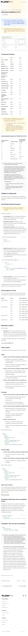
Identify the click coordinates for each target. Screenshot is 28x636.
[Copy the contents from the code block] (23, 237)
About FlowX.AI (5, 620)
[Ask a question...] (14, 590)
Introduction (4, 601)
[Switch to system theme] (21, 631)
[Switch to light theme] (23, 631)
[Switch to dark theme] (25, 631)
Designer (3, 605)
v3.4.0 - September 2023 (16, 9)
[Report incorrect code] (21, 237)
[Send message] (25, 590)
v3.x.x (9, 9)
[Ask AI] (25, 237)
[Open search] (22, 2)
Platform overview (5, 603)
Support (3, 614)
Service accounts (5, 494)
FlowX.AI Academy (5, 612)
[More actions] (26, 2)
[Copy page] (4, 15)
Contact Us (4, 622)
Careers (3, 624)
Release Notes (4, 9)
